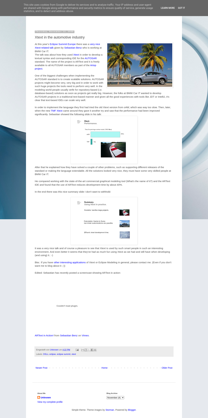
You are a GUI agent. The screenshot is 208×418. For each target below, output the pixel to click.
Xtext (76, 54)
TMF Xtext (56, 110)
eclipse (52, 354)
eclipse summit (63, 354)
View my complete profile (50, 402)
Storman (109, 410)
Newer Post (41, 368)
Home (104, 368)
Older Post (167, 368)
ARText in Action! (44, 335)
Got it (181, 8)
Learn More (168, 8)
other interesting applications (70, 262)
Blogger (132, 410)
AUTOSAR (91, 58)
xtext (74, 354)
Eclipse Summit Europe (63, 44)
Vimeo (85, 335)
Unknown (54, 350)
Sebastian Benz (73, 47)
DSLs (45, 354)
